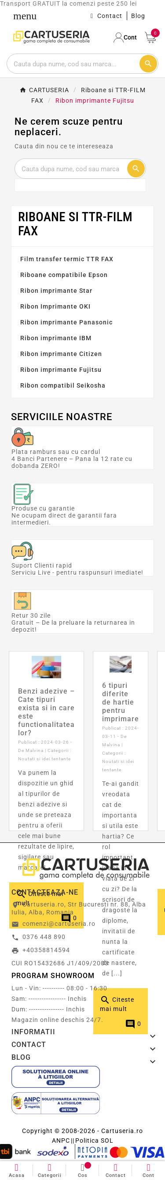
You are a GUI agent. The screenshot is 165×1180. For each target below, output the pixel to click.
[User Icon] (126, 37)
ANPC (61, 1140)
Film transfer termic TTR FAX (67, 259)
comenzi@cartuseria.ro (58, 923)
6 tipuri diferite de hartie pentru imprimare (120, 702)
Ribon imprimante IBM (56, 338)
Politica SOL (94, 1140)
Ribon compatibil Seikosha (63, 385)
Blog (138, 15)
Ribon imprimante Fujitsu (61, 369)
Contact (109, 15)
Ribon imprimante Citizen (61, 353)
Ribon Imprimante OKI (55, 306)
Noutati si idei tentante (44, 758)
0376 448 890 (44, 936)
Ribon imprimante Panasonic (66, 322)
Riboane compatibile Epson (64, 274)
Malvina (35, 750)
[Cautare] (73, 63)
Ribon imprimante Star (56, 290)
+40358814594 (46, 949)
